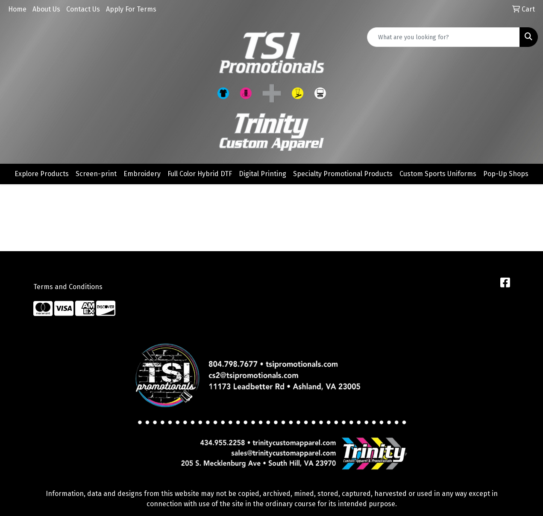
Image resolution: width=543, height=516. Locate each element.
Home (17, 9)
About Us (46, 9)
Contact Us (83, 9)
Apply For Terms (131, 9)
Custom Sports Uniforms (437, 174)
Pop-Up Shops (505, 174)
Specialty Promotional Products (343, 174)
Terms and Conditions (68, 287)
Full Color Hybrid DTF (199, 174)
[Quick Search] (443, 37)
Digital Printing (262, 174)
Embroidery (142, 174)
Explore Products (42, 174)
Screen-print (96, 174)
